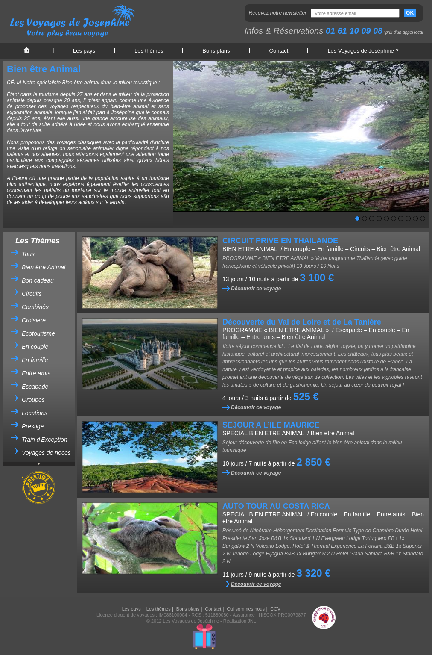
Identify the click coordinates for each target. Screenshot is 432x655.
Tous (28, 254)
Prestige (33, 426)
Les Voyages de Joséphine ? (362, 50)
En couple (35, 346)
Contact (279, 50)
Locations (34, 413)
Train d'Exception (44, 439)
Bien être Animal (43, 267)
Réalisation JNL (239, 620)
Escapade (35, 386)
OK (410, 13)
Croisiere (34, 320)
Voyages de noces (46, 452)
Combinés (35, 307)
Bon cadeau (38, 280)
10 (422, 218)
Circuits (32, 293)
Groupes (33, 399)
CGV (275, 608)
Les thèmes (148, 50)
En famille (35, 360)
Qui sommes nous (246, 608)
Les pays (84, 50)
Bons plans (216, 50)
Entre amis (36, 373)
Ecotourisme (38, 333)
